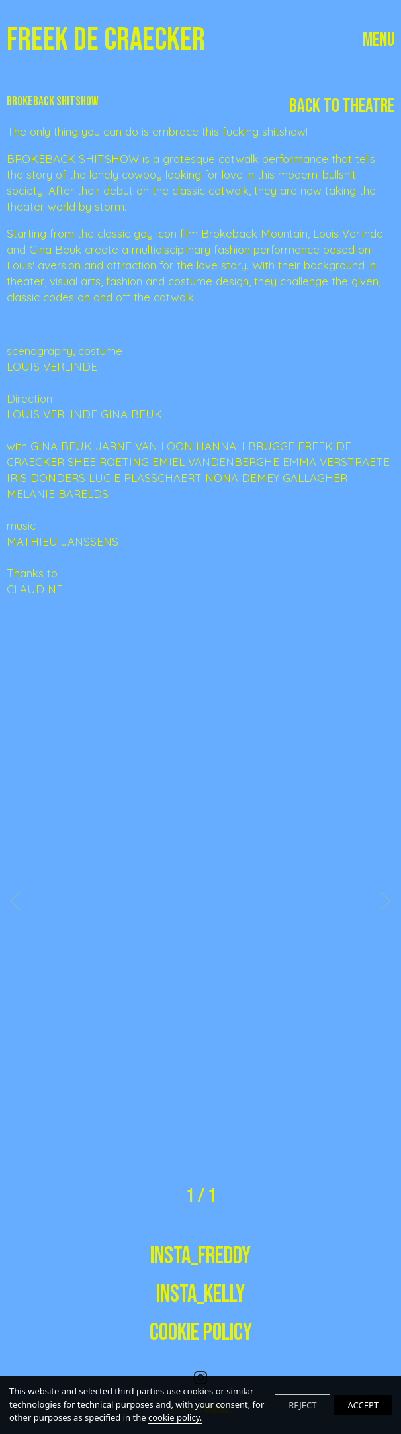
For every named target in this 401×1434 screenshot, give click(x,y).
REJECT (302, 1405)
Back (341, 106)
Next (381, 900)
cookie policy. (175, 1417)
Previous (20, 900)
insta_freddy (200, 1256)
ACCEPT (363, 1405)
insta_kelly (200, 1294)
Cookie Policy (201, 1333)
